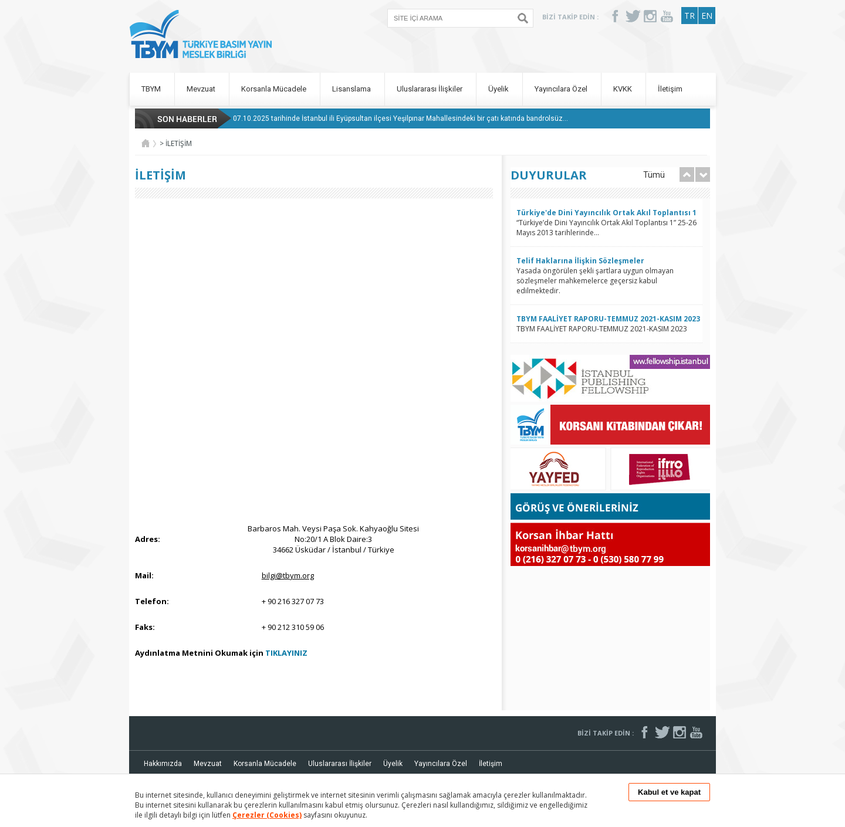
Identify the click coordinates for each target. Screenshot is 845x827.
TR (689, 15)
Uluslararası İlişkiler (430, 88)
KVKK (623, 88)
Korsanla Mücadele (274, 88)
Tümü (654, 174)
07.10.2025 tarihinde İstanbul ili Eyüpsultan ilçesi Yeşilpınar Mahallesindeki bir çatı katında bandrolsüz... (400, 118)
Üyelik (499, 88)
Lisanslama (352, 88)
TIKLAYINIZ (286, 653)
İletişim (670, 88)
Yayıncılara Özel (562, 88)
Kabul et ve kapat (669, 792)
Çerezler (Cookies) (267, 815)
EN (706, 15)
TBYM (152, 88)
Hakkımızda (163, 764)
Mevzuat (202, 88)
